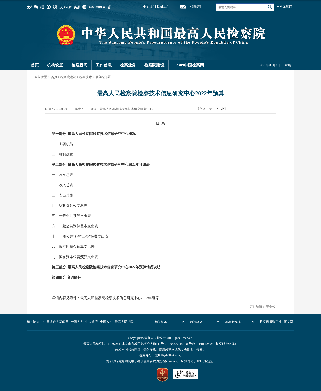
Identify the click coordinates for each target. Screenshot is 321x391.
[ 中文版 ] (147, 6)
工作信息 (104, 65)
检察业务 (128, 65)
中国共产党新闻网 (55, 321)
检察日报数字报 (271, 321)
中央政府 (91, 321)
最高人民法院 (124, 321)
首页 (35, 65)
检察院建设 (154, 65)
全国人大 (77, 321)
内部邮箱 (195, 6)
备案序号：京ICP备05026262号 (160, 355)
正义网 (288, 321)
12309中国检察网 (189, 65)
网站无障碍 (284, 6)
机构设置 (55, 65)
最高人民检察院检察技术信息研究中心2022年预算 (119, 298)
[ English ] (161, 6)
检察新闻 (79, 65)
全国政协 (106, 321)
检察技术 (85, 77)
